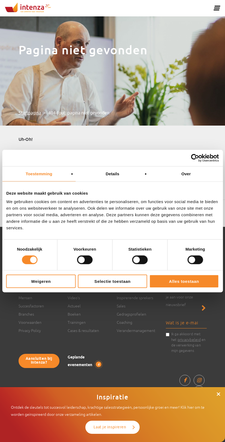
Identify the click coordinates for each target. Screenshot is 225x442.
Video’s (74, 298)
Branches (26, 314)
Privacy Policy (30, 331)
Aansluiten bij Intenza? (39, 360)
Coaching (124, 322)
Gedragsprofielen (131, 314)
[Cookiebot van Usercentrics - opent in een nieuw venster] (195, 158)
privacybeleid (189, 339)
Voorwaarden (30, 322)
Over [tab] (186, 173)
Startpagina (30, 113)
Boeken (74, 314)
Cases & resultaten (83, 331)
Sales (121, 306)
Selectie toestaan (112, 281)
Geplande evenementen (84, 361)
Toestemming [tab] (39, 173)
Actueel (74, 306)
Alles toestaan (184, 281)
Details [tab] (112, 173)
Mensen (25, 298)
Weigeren (41, 281)
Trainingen (77, 322)
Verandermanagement (136, 331)
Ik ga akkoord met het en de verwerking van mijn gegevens (188, 342)
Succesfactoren (31, 306)
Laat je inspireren (110, 427)
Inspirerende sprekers (135, 298)
